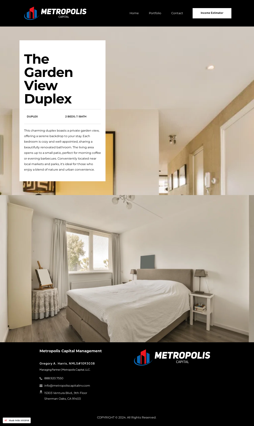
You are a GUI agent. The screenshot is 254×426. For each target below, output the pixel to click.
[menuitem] (134, 13)
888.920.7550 (53, 378)
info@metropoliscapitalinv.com (67, 385)
